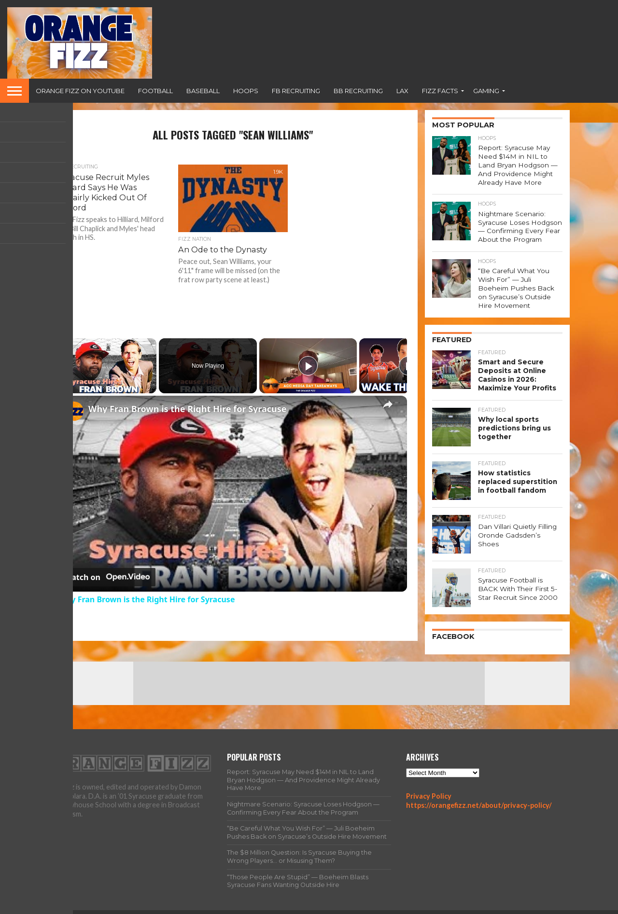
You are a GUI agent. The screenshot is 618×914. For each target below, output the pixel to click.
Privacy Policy (428, 782)
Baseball (203, 91)
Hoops (245, 91)
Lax (402, 91)
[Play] (308, 365)
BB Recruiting (358, 91)
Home (376, 906)
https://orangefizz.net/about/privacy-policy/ (479, 792)
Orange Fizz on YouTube (80, 91)
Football (155, 91)
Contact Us (552, 906)
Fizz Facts (440, 91)
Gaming (486, 91)
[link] (74, 411)
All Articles (413, 906)
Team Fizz (456, 906)
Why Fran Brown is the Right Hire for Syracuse (187, 408)
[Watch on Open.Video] (106, 577)
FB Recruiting (296, 91)
